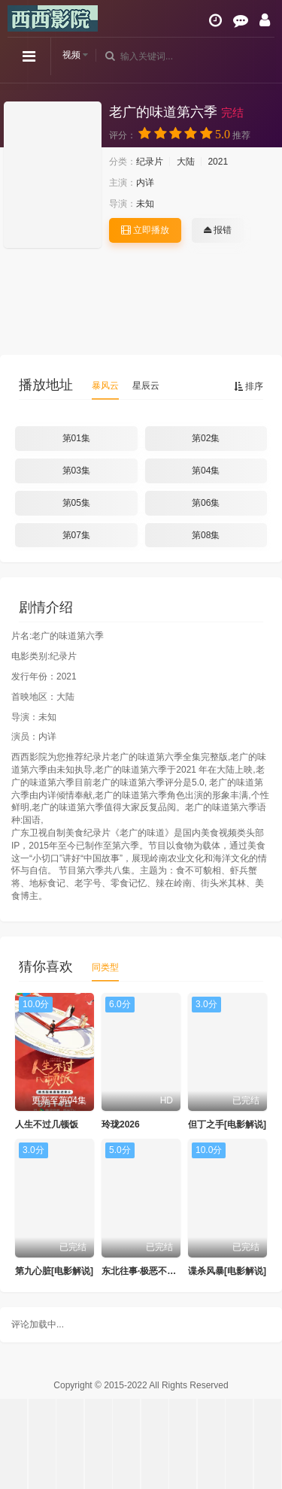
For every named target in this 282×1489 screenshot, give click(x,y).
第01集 (76, 438)
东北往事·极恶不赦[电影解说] (160, 1271)
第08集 (206, 535)
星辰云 (145, 385)
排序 (248, 386)
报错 (218, 230)
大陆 (186, 161)
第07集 (76, 535)
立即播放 (145, 230)
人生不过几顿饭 (46, 1124)
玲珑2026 (121, 1124)
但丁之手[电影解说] (227, 1124)
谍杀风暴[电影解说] (227, 1271)
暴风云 (105, 385)
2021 (218, 161)
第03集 (76, 470)
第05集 (76, 503)
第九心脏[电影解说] (54, 1271)
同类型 (105, 967)
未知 (145, 203)
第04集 (206, 470)
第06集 (206, 503)
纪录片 (149, 161)
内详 (145, 182)
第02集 (206, 438)
